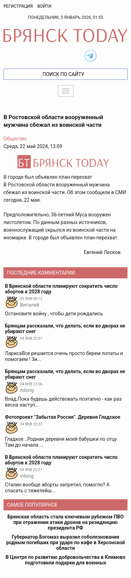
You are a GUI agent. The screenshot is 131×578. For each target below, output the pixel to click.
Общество (15, 138)
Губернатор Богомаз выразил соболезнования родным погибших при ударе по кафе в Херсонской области (65, 542)
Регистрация (18, 6)
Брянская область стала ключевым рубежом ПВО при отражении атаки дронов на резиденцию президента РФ (65, 522)
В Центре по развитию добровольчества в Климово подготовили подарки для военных (65, 559)
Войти (44, 6)
